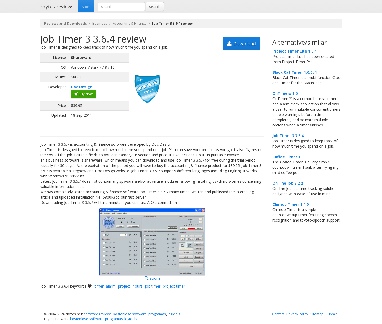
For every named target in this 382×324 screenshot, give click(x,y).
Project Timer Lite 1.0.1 (294, 51)
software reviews (98, 314)
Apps (86, 6)
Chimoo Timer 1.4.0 (290, 204)
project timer (174, 286)
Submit (331, 314)
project (124, 286)
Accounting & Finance (130, 23)
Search (154, 6)
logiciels (174, 314)
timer (99, 286)
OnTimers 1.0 (285, 93)
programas (157, 314)
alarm (111, 286)
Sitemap (316, 314)
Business (99, 23)
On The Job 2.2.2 (287, 183)
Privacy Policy (297, 314)
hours (137, 286)
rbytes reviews (57, 6)
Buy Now (83, 94)
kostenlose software (130, 314)
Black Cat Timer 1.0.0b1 (294, 72)
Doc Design (81, 86)
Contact (278, 314)
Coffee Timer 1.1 (288, 156)
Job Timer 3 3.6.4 (288, 135)
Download (241, 43)
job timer (152, 286)
